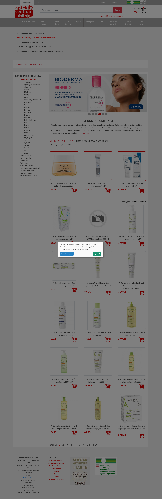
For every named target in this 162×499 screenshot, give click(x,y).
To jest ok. (96, 254)
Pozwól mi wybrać (67, 254)
